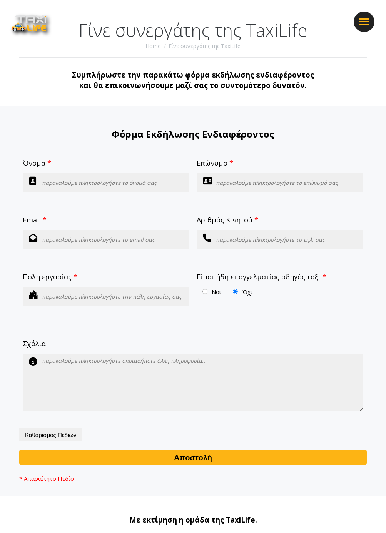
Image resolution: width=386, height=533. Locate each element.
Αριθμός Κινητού (227, 219)
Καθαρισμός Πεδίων (50, 435)
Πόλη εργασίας (50, 276)
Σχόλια (34, 343)
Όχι (247, 292)
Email (35, 219)
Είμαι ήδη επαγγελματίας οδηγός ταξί (261, 276)
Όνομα (37, 163)
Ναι (216, 292)
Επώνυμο (215, 163)
